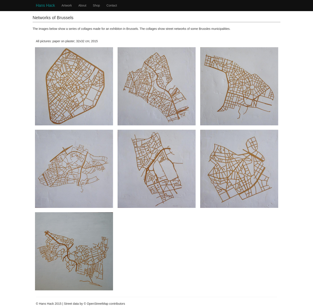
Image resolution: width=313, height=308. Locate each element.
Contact (112, 5)
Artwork (67, 5)
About (82, 5)
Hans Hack (45, 5)
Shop (96, 5)
